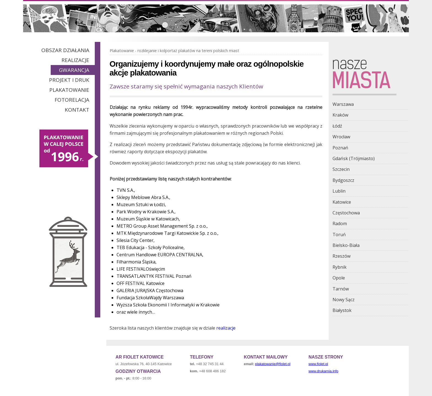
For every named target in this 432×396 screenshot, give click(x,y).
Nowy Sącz (344, 300)
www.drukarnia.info (323, 371)
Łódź (337, 126)
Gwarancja (74, 70)
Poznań (340, 148)
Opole (339, 278)
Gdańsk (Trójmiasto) (354, 158)
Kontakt (77, 109)
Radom (340, 223)
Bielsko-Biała (346, 245)
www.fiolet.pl (318, 364)
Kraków (340, 115)
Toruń (339, 234)
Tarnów (341, 289)
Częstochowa (346, 213)
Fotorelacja (72, 99)
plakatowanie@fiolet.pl (272, 364)
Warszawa (343, 104)
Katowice (342, 202)
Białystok (342, 310)
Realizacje (75, 60)
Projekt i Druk (69, 79)
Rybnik (340, 267)
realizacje (226, 328)
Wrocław (341, 137)
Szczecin (341, 169)
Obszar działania (65, 50)
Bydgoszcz (343, 180)
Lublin (339, 191)
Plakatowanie (69, 89)
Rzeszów (341, 256)
